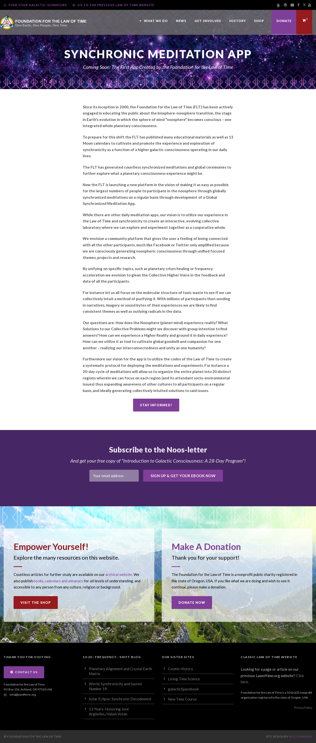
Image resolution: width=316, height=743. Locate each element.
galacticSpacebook (183, 689)
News (181, 21)
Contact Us (24, 672)
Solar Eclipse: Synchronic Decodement (120, 699)
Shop (259, 21)
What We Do (153, 21)
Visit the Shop (35, 603)
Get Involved (208, 21)
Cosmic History (180, 668)
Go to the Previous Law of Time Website (113, 5)
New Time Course (182, 699)
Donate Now (191, 603)
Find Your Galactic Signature (35, 5)
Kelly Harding (301, 736)
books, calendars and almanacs (58, 581)
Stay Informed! (156, 405)
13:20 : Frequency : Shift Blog (112, 657)
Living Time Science (184, 679)
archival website (118, 574)
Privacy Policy (303, 707)
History (237, 21)
